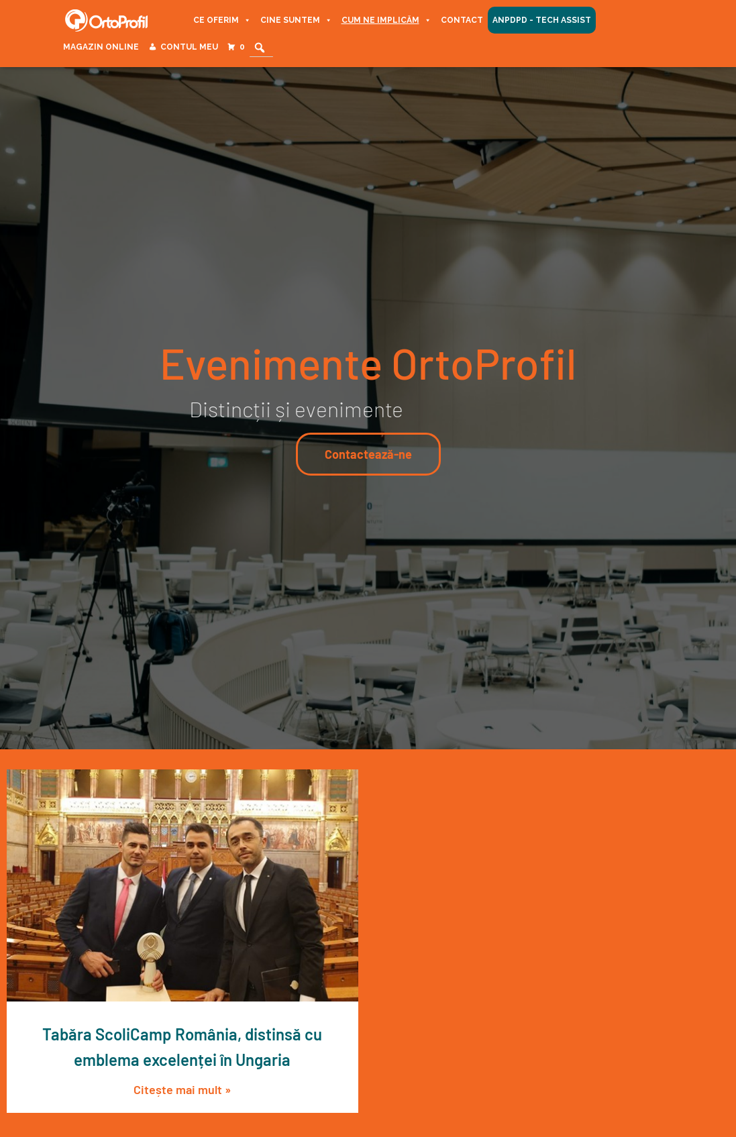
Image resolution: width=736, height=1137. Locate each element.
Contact (462, 20)
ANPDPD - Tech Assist (541, 20)
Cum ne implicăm (386, 20)
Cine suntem (296, 20)
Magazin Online (101, 47)
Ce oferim (222, 20)
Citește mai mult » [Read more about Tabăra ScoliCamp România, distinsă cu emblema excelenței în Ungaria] (182, 1089)
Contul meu (189, 47)
